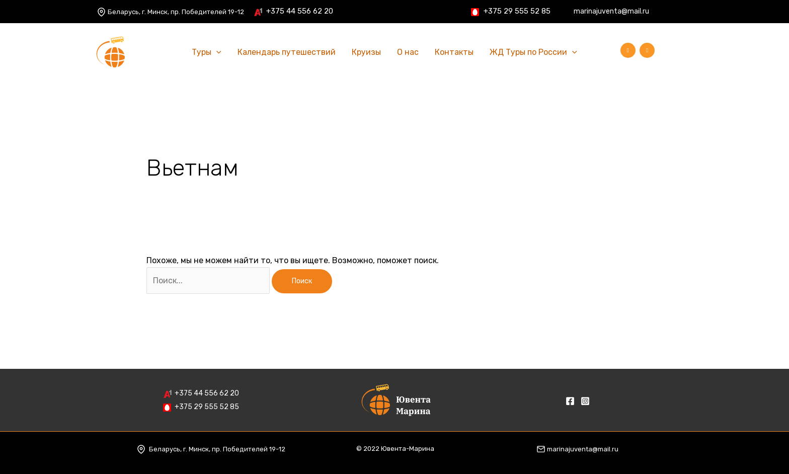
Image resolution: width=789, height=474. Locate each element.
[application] (216, 52)
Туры (206, 52)
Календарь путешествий (287, 52)
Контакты (454, 52)
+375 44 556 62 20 (299, 11)
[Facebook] (676, 12)
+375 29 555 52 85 (517, 11)
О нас (408, 52)
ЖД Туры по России (533, 52)
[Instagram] (691, 12)
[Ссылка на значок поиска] (600, 52)
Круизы (366, 52)
